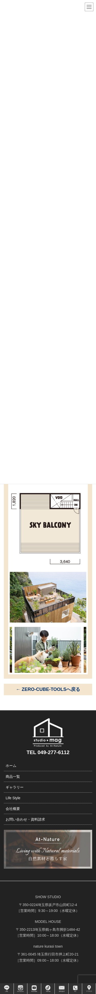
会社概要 (13, 809)
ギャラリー (15, 787)
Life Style (13, 798)
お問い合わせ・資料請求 (25, 819)
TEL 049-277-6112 (48, 752)
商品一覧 (13, 776)
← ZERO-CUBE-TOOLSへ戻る (48, 689)
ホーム (11, 766)
